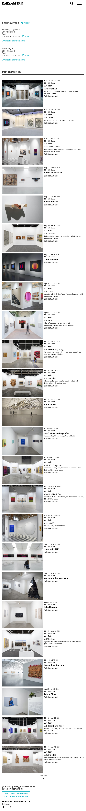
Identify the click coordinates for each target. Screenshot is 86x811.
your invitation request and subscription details (16, 795)
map (25, 36)
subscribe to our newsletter (16, 801)
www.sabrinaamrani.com (13, 40)
